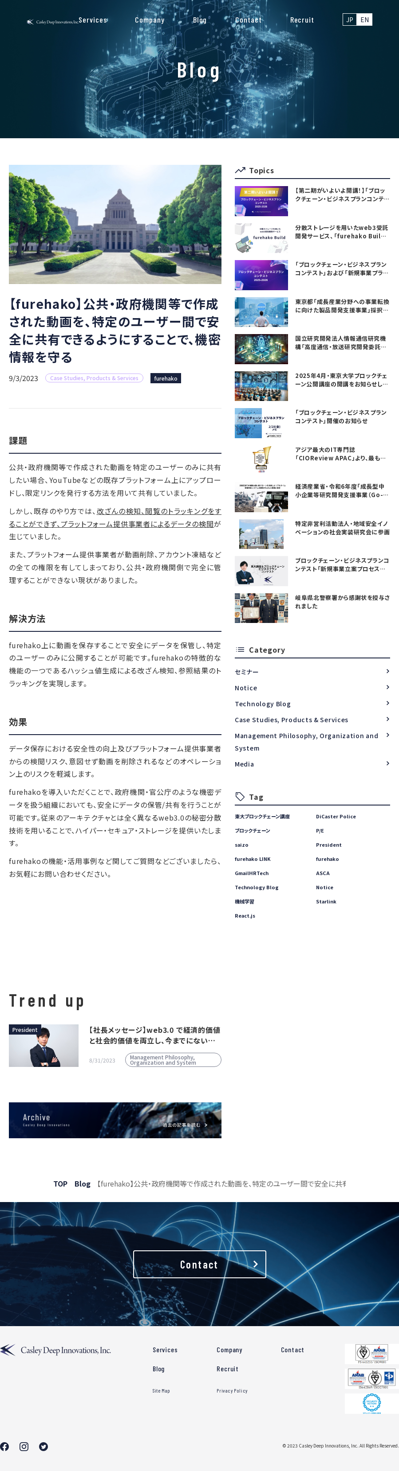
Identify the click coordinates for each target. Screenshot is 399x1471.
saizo (242, 844)
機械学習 (244, 901)
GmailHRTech (252, 872)
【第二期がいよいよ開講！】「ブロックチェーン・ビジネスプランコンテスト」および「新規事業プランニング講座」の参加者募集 (342, 194)
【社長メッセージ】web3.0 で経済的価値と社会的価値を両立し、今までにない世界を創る (155, 1035)
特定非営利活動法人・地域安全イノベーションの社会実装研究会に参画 (342, 527)
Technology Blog (263, 703)
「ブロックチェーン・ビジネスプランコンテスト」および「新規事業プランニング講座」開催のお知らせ (342, 268)
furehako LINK (253, 858)
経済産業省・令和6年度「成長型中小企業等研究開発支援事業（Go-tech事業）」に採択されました (339, 490)
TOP (60, 1183)
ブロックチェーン (252, 830)
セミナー (247, 671)
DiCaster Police (336, 816)
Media (244, 763)
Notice (246, 687)
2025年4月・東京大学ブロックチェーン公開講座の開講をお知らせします (341, 379)
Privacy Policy (232, 1390)
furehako (166, 378)
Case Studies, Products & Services (291, 719)
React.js (245, 915)
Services (93, 19)
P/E (320, 830)
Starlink (326, 901)
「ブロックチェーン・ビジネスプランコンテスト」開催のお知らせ (341, 416)
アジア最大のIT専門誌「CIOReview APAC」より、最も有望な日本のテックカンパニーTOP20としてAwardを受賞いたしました (341, 453)
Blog (200, 19)
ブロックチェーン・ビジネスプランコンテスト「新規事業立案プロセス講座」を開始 (342, 564)
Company (149, 19)
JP (349, 19)
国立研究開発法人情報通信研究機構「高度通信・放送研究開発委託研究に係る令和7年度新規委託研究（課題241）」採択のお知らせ (341, 342)
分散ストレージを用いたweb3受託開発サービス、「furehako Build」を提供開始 (341, 231)
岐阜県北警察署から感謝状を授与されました (342, 601)
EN (364, 19)
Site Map (161, 1390)
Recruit (302, 19)
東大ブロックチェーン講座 (262, 816)
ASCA (323, 872)
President (329, 844)
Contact (248, 19)
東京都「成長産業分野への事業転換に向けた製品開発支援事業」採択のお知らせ (342, 305)
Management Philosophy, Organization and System (306, 741)
